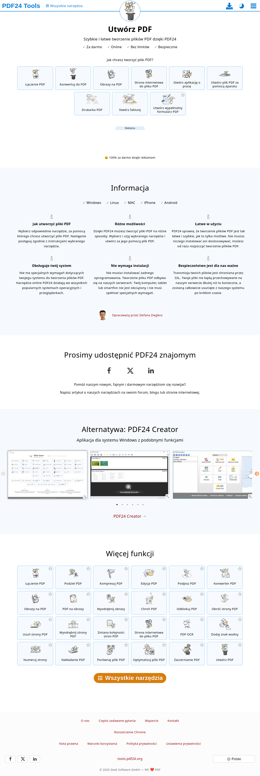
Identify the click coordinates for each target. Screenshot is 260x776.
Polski (236, 759)
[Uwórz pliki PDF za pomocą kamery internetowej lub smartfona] (225, 78)
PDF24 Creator (127, 516)
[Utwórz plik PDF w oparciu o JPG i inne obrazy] (111, 78)
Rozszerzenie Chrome (130, 732)
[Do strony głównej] (21, 5)
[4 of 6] (133, 504)
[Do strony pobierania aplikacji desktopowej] (229, 6)
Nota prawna (68, 744)
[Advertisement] (130, 139)
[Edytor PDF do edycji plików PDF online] (149, 577)
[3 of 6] (127, 504)
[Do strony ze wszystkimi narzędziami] (64, 5)
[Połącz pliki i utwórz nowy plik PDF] (35, 78)
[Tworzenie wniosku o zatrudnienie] (187, 78)
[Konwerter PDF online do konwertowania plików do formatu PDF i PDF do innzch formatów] (225, 577)
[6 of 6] (143, 504)
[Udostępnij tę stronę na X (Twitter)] (129, 370)
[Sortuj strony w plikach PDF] (111, 628)
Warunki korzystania (102, 744)
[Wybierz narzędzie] (253, 6)
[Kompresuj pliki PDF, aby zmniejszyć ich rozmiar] (111, 577)
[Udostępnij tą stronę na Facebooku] (109, 370)
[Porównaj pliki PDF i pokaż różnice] (111, 653)
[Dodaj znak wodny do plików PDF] (225, 628)
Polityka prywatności (141, 744)
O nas (85, 721)
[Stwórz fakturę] (130, 103)
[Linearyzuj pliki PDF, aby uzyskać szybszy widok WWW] (149, 653)
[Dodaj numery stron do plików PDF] (35, 653)
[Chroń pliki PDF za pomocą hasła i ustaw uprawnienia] (149, 602)
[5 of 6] (138, 504)
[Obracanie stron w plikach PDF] (225, 602)
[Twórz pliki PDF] (225, 653)
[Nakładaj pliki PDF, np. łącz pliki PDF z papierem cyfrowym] (73, 653)
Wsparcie (151, 721)
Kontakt (173, 721)
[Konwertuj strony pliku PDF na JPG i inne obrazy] (73, 602)
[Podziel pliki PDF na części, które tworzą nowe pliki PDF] (73, 577)
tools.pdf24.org (130, 758)
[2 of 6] (122, 504)
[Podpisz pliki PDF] (187, 577)
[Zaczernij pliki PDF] (187, 653)
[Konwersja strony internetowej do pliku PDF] (149, 78)
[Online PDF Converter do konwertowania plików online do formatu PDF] (73, 78)
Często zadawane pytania (117, 721)
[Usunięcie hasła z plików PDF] (187, 602)
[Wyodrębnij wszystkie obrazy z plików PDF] (111, 602)
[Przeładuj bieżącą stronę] (130, 11)
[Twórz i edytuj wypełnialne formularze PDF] (168, 103)
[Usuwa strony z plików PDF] (35, 628)
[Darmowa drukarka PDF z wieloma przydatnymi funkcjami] (92, 103)
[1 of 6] (117, 504)
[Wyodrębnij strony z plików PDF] (73, 628)
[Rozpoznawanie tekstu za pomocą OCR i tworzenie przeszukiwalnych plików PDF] (187, 628)
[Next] (257, 474)
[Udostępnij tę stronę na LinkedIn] (151, 370)
